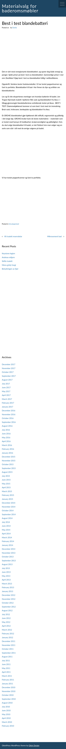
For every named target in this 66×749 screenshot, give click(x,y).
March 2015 (7, 491)
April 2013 (6, 580)
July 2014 (6, 522)
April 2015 (6, 487)
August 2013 (7, 564)
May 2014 (6, 530)
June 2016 (6, 433)
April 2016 (6, 441)
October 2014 (8, 510)
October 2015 (8, 464)
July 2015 (6, 476)
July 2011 (6, 660)
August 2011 (7, 656)
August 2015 (7, 472)
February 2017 (8, 403)
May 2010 (6, 714)
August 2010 (7, 703)
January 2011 (7, 683)
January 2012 (7, 637)
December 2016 (8, 410)
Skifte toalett (7, 261)
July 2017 (6, 384)
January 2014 (7, 545)
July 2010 (6, 707)
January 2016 (7, 453)
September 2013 (9, 560)
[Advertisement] (33, 51)
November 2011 (8, 645)
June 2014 (6, 526)
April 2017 (6, 395)
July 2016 (6, 430)
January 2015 (7, 499)
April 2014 (6, 533)
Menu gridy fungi (9, 265)
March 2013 (7, 583)
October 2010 (8, 695)
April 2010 (6, 718)
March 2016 (7, 445)
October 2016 (8, 418)
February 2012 (8, 633)
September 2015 (9, 468)
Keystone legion (8, 253)
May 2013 (6, 576)
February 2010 (8, 726)
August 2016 (7, 426)
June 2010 (6, 710)
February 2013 (8, 587)
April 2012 (6, 626)
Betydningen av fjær (10, 269)
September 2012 (9, 607)
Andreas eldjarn (8, 257)
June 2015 (6, 480)
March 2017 (7, 399)
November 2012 (8, 599)
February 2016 (8, 449)
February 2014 (8, 541)
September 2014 (9, 514)
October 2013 (8, 556)
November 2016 (8, 414)
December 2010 (8, 687)
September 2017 (9, 376)
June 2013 (6, 572)
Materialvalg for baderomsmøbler (20, 8)
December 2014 (8, 503)
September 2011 (9, 653)
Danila (14, 28)
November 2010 (8, 691)
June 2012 (6, 618)
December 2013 (8, 549)
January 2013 (7, 591)
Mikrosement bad (54, 236)
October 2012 (8, 603)
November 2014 (8, 507)
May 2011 (6, 668)
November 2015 (8, 460)
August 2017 (7, 380)
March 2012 (7, 630)
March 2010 (7, 722)
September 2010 (9, 699)
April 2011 (6, 672)
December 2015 (8, 457)
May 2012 (6, 622)
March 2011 (7, 676)
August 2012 (7, 610)
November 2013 (8, 553)
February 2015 (8, 495)
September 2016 (9, 422)
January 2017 (7, 407)
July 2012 (6, 614)
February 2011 (8, 680)
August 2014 (7, 518)
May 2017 (6, 391)
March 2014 (7, 537)
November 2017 (8, 368)
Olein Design (34, 745)
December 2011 (8, 641)
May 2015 (6, 483)
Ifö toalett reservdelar (13, 236)
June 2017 (6, 387)
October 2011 (8, 649)
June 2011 (6, 664)
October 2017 (8, 372)
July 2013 (6, 568)
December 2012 (8, 595)
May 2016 (6, 437)
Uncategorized (14, 224)
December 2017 (8, 364)
